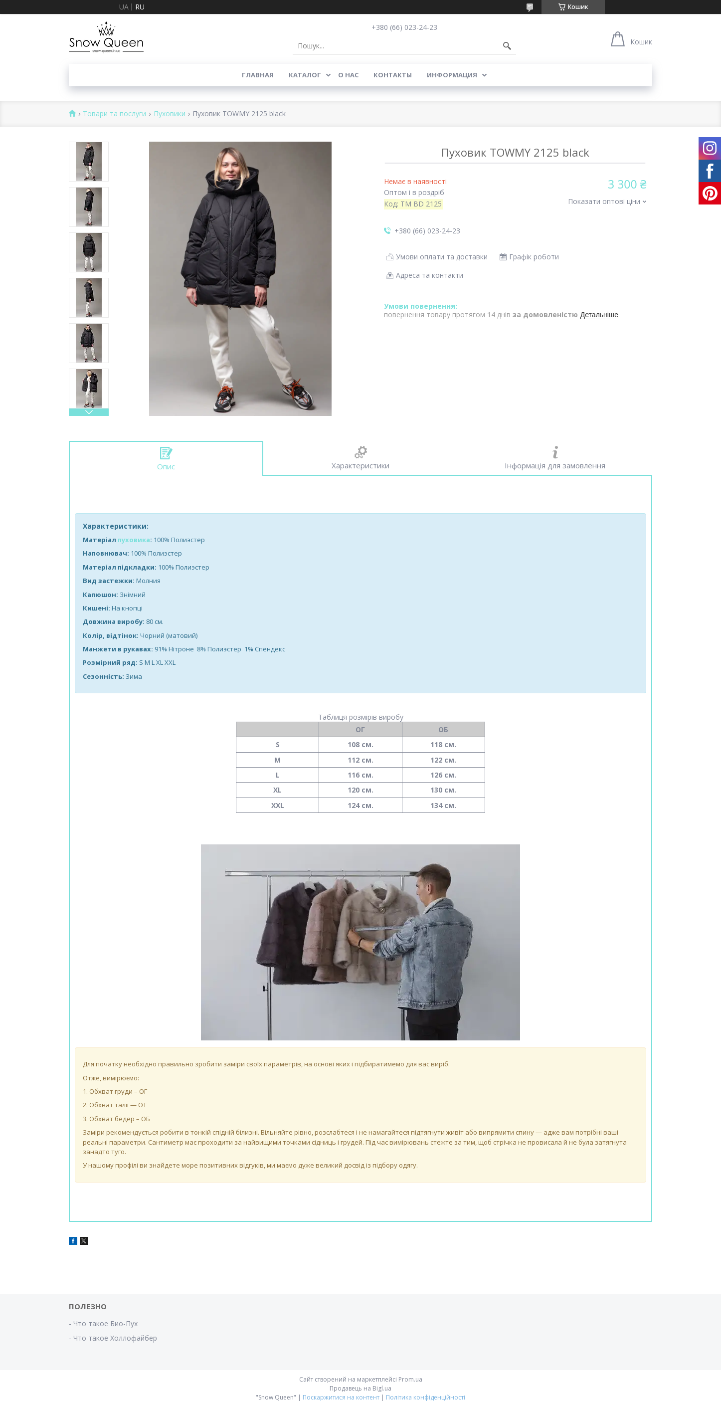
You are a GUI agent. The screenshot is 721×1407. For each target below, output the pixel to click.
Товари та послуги (114, 114)
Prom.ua (410, 1379)
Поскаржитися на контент (341, 1397)
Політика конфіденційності (425, 1397)
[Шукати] (507, 45)
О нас (348, 74)
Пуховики (169, 114)
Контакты (392, 74)
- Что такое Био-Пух (103, 1323)
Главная (258, 74)
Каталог (305, 74)
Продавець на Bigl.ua (360, 1388)
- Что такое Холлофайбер (113, 1338)
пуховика (134, 539)
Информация (452, 74)
